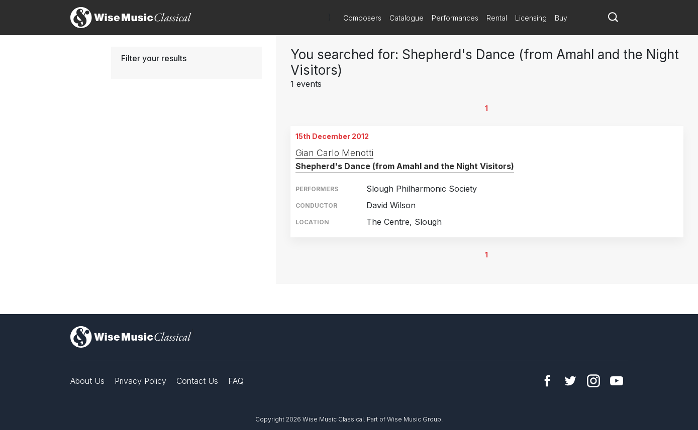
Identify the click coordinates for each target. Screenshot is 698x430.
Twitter (570, 380)
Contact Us (197, 381)
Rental (496, 18)
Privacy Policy (140, 381)
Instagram (593, 380)
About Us (87, 381)
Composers (362, 18)
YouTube (616, 380)
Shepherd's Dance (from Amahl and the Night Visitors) (404, 166)
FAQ (236, 381)
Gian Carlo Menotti (334, 153)
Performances (455, 18)
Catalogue (406, 18)
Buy (561, 18)
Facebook (547, 380)
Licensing (531, 18)
